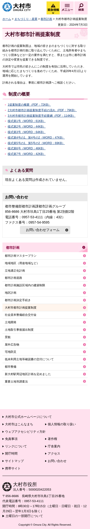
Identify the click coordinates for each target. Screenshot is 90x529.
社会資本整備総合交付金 (20, 314)
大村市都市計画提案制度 (20, 307)
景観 (8, 337)
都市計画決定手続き (18, 300)
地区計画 (10, 292)
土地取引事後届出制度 (19, 329)
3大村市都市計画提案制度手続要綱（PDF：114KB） (42, 115)
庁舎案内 (54, 446)
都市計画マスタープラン (20, 255)
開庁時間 (11, 453)
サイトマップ (14, 461)
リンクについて (16, 446)
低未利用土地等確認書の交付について (29, 359)
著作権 (52, 439)
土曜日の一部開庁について (24, 516)
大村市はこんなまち (19, 424)
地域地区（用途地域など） (22, 263)
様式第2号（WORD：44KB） (27, 126)
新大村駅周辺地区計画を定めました (28, 374)
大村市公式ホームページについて (28, 417)
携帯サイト (13, 468)
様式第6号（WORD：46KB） (27, 148)
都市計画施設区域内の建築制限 (25, 285)
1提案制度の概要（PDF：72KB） (29, 104)
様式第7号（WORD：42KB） (27, 154)
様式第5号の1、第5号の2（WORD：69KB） (36, 143)
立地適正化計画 (15, 270)
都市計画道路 (13, 278)
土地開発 (10, 322)
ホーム (6, 19)
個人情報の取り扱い (62, 424)
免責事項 (11, 439)
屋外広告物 (12, 344)
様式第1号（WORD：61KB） (27, 121)
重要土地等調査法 (16, 381)
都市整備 (10, 366)
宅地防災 (10, 351)
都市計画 (46, 19)
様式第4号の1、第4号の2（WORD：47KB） (36, 137)
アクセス (54, 453)
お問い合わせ (57, 461)
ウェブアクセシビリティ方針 (25, 431)
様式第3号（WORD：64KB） (27, 132)
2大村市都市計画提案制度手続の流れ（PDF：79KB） (42, 110)
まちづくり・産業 (25, 19)
